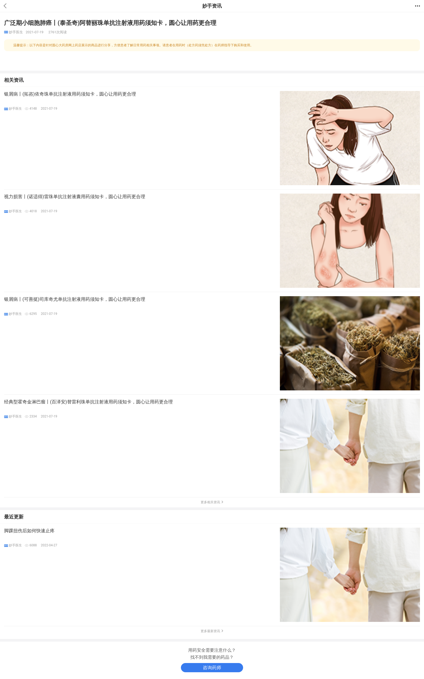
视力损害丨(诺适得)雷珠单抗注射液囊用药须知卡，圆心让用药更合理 (74, 196)
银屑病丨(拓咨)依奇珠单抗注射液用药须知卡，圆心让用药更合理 (70, 94)
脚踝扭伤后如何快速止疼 (29, 530)
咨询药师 (212, 667)
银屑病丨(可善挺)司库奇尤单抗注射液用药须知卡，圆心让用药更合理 (74, 299)
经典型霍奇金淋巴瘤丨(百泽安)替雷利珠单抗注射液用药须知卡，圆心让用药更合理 (88, 401)
